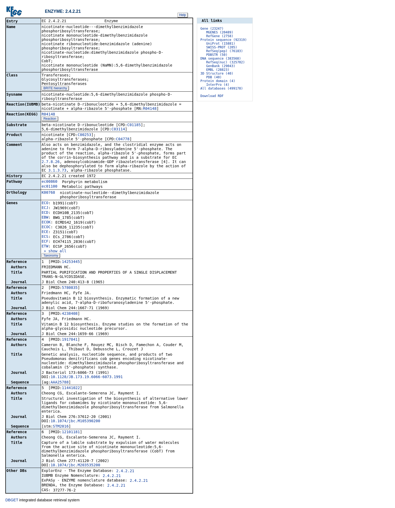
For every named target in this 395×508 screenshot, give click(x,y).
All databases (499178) (221, 88)
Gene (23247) (212, 28)
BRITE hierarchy (55, 89)
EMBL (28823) (217, 70)
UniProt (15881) (220, 43)
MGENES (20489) (219, 32)
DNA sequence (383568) (220, 58)
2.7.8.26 (50, 162)
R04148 (150, 109)
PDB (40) (214, 77)
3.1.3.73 (57, 171)
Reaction (49, 119)
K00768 (48, 193)
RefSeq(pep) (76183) (224, 51)
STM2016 (61, 427)
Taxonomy (50, 256)
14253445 (71, 262)
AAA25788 (59, 383)
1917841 (70, 340)
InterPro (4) (217, 85)
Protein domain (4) (217, 81)
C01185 (134, 125)
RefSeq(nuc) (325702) (225, 62)
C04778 (123, 139)
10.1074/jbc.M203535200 (75, 465)
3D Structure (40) (216, 73)
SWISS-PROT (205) (221, 47)
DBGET (11, 500)
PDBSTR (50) (216, 55)
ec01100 (49, 187)
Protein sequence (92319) (223, 40)
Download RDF (212, 96)
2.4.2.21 (125, 471)
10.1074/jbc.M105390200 (75, 421)
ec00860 (49, 182)
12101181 (71, 432)
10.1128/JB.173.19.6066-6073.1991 (87, 377)
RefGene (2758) (219, 36)
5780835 (70, 288)
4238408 (70, 314)
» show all (53, 251)
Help (182, 15)
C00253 (84, 135)
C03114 (118, 129)
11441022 (71, 388)
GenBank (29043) (220, 66)
